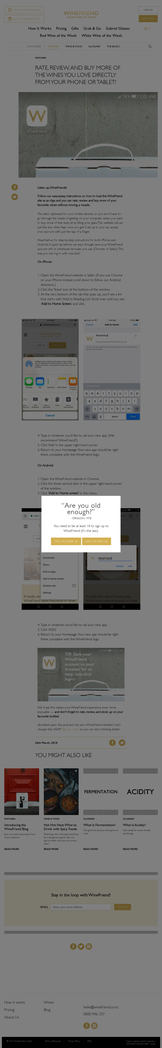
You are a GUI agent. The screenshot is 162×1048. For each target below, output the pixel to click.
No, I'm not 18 (96, 541)
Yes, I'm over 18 (66, 541)
